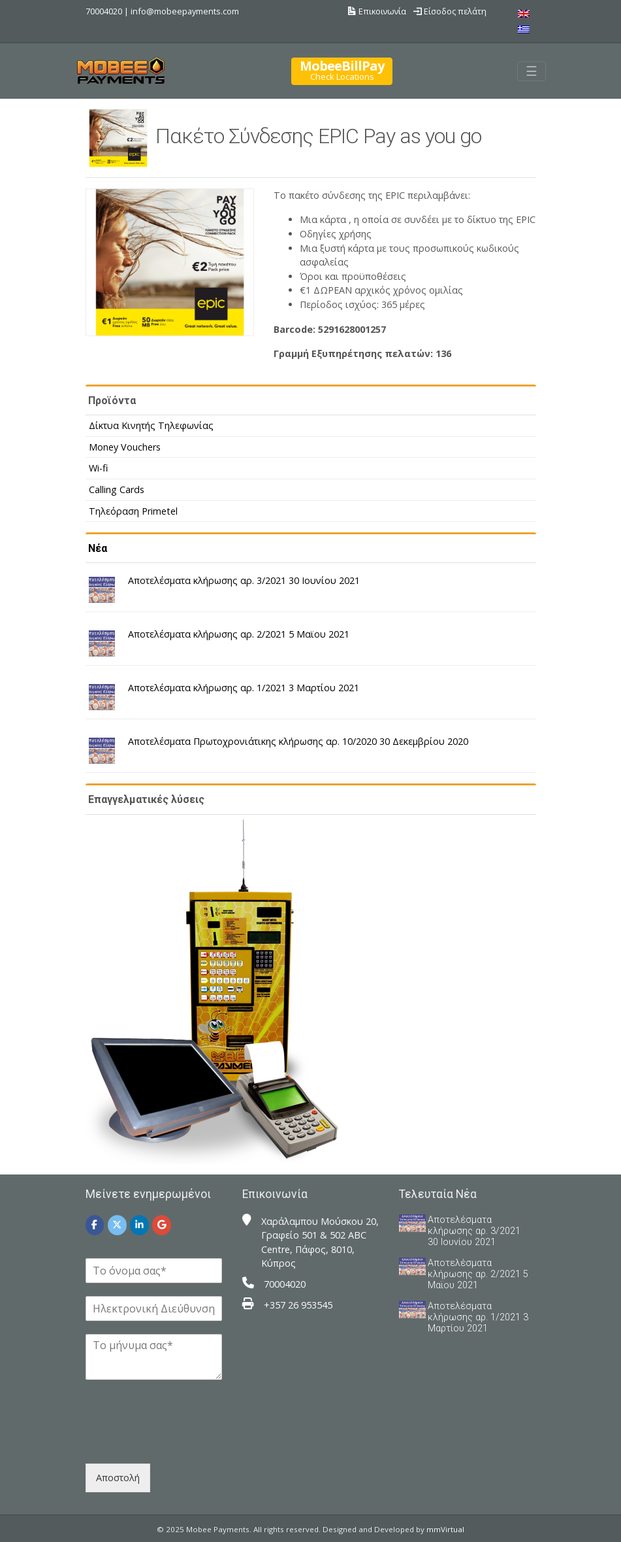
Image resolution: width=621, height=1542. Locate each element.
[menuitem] (523, 13)
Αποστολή (118, 1477)
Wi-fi (98, 468)
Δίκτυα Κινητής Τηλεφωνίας (151, 425)
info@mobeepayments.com (185, 11)
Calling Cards (116, 489)
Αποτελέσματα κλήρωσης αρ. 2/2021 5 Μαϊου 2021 (238, 634)
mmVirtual (445, 1529)
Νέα (97, 548)
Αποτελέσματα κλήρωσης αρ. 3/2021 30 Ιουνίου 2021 (244, 580)
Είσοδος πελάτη (449, 11)
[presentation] (185, 1442)
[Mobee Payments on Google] (161, 1225)
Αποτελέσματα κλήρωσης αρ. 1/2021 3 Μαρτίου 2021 (243, 687)
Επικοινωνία (377, 11)
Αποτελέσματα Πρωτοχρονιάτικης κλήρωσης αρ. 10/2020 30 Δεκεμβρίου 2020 (298, 741)
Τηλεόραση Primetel (133, 511)
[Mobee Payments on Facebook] (95, 1225)
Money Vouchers (125, 447)
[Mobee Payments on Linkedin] (139, 1225)
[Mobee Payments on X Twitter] (117, 1225)
